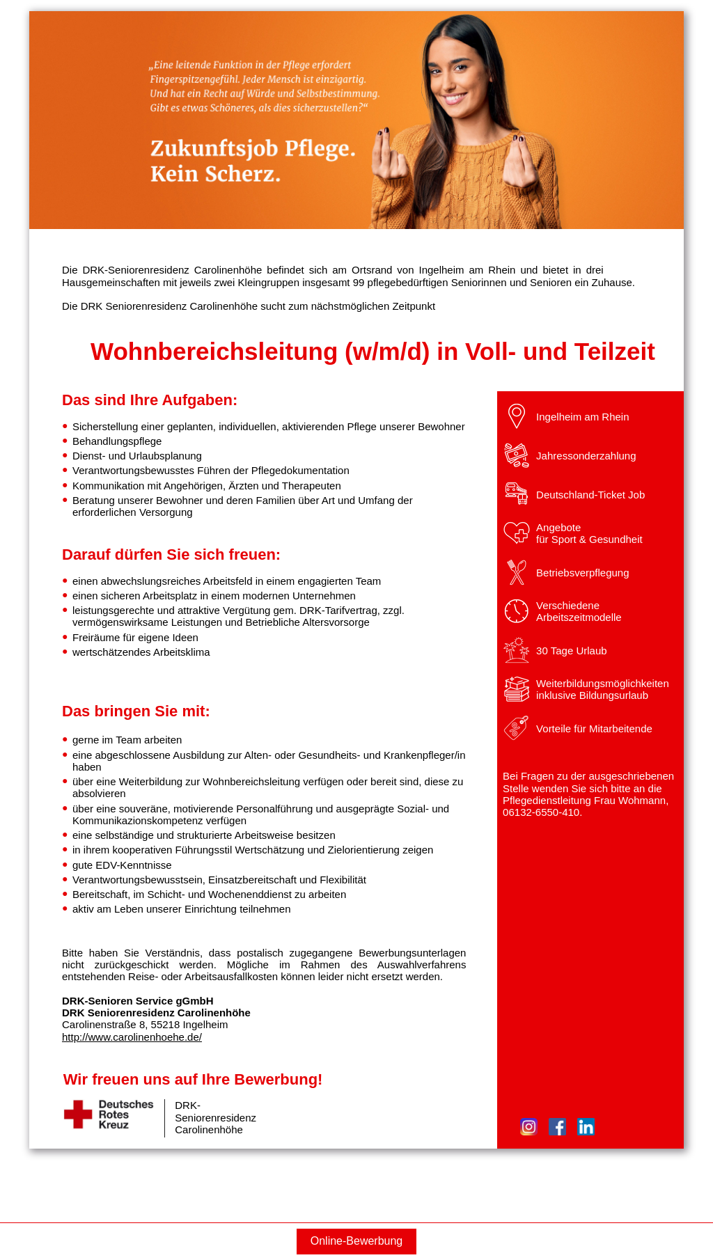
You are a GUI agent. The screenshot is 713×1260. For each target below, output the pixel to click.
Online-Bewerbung (357, 1241)
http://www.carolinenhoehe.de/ (132, 1037)
